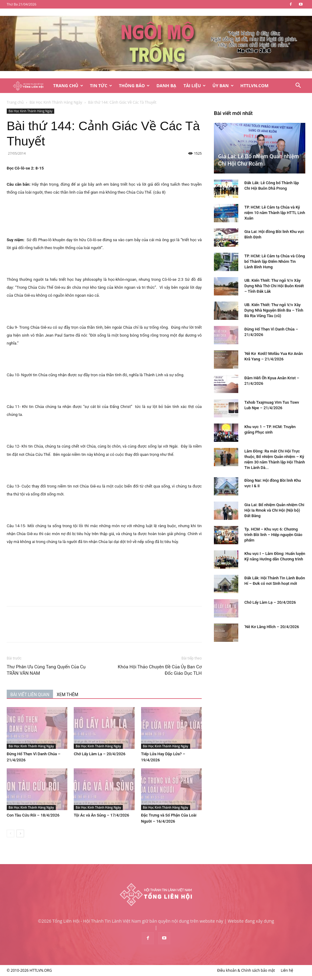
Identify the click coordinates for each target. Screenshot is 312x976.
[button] (298, 86)
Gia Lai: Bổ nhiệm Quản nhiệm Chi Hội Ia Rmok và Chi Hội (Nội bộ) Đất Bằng (274, 510)
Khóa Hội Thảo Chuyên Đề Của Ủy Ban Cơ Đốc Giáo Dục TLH (160, 670)
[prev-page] (10, 833)
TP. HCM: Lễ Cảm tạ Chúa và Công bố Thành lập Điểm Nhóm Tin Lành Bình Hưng (274, 261)
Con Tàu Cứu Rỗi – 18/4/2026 (33, 815)
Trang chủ (15, 102)
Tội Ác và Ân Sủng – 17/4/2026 (101, 815)
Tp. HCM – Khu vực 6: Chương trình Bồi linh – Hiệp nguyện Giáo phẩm (273, 534)
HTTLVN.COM (254, 85)
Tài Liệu (194, 85)
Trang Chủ (68, 85)
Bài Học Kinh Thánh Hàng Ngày (56, 102)
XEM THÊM (67, 694)
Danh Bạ (166, 85)
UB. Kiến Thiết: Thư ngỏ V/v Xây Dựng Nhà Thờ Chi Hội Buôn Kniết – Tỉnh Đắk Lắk (274, 286)
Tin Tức (101, 85)
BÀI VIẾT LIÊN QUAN (29, 694)
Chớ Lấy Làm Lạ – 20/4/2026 (99, 754)
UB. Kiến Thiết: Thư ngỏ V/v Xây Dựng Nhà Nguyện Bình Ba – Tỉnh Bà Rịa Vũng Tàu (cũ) (273, 310)
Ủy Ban (222, 85)
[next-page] (20, 833)
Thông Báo (134, 85)
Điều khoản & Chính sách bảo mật (246, 970)
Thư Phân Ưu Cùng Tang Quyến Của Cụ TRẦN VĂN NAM (46, 670)
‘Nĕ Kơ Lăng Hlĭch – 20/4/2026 (271, 626)
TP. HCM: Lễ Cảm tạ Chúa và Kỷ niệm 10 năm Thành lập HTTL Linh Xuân (274, 212)
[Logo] (28, 85)
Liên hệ (287, 970)
